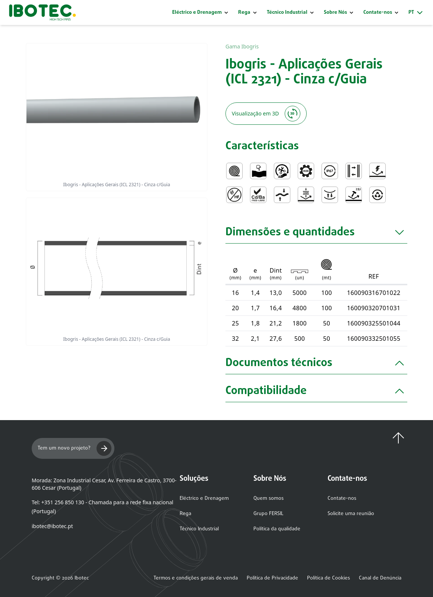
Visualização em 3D (266, 113)
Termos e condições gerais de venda (196, 578)
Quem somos (268, 498)
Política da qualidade (276, 529)
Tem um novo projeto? (74, 448)
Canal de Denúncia (380, 578)
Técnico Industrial (287, 12)
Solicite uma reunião (351, 514)
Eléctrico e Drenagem (197, 12)
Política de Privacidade (272, 578)
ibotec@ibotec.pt (52, 526)
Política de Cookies (328, 578)
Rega (244, 12)
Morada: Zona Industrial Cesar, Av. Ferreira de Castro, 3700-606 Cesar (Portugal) (104, 484)
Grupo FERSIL (268, 514)
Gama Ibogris (242, 46)
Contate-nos (342, 498)
